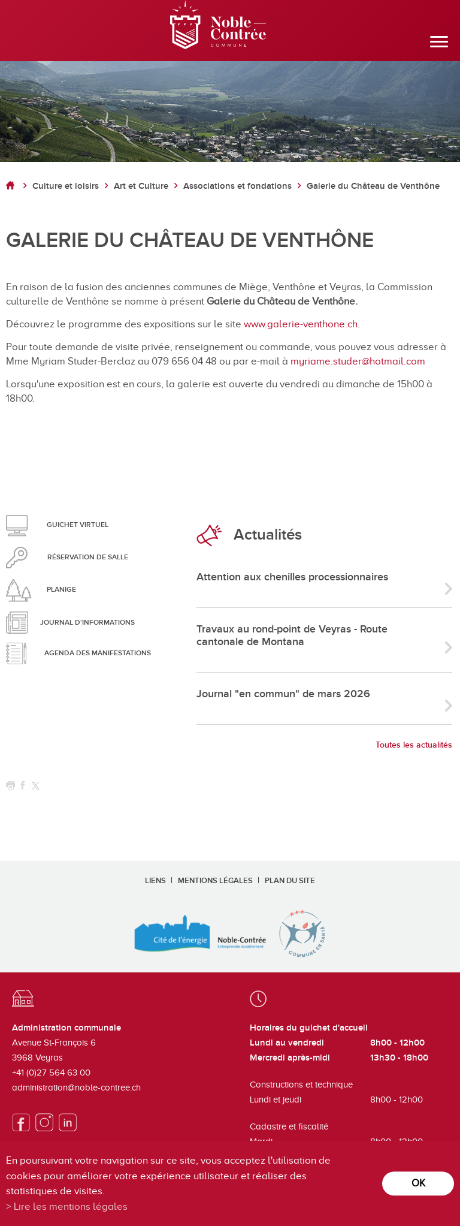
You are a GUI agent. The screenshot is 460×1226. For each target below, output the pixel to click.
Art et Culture (141, 186)
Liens (155, 880)
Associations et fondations (237, 186)
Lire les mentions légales (71, 1206)
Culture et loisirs (65, 186)
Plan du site (290, 880)
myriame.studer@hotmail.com (357, 361)
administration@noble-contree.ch (76, 1087)
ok (418, 1183)
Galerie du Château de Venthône (373, 186)
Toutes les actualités (414, 745)
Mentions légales (215, 880)
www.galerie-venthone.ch (301, 324)
